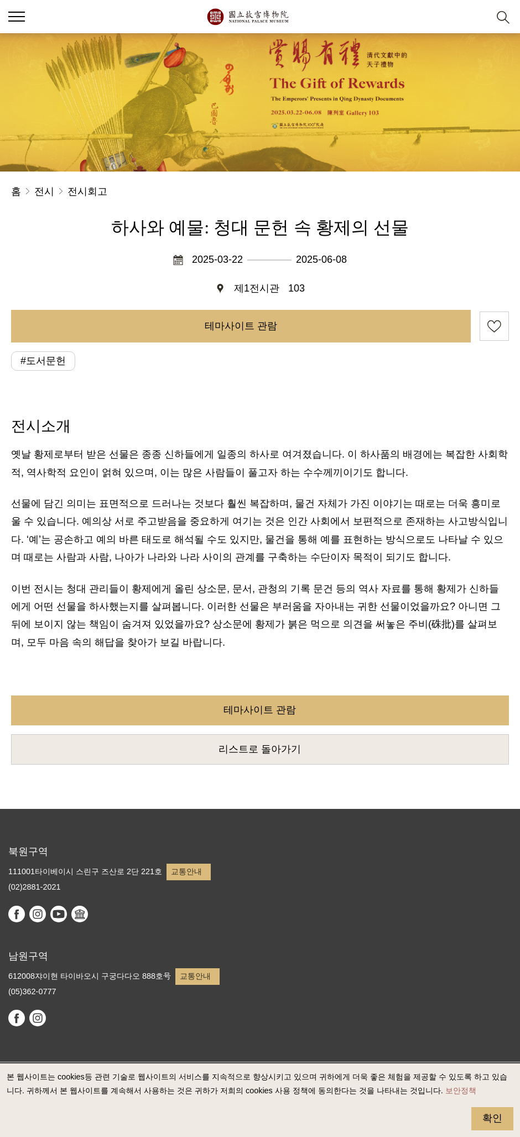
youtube (58, 914)
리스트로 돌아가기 (260, 749)
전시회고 (87, 191)
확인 (492, 1118)
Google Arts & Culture (79, 914)
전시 (44, 191)
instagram (37, 914)
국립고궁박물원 (247, 16)
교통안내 (186, 871)
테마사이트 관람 (241, 325)
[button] (476, 17)
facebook (16, 914)
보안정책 (460, 1090)
